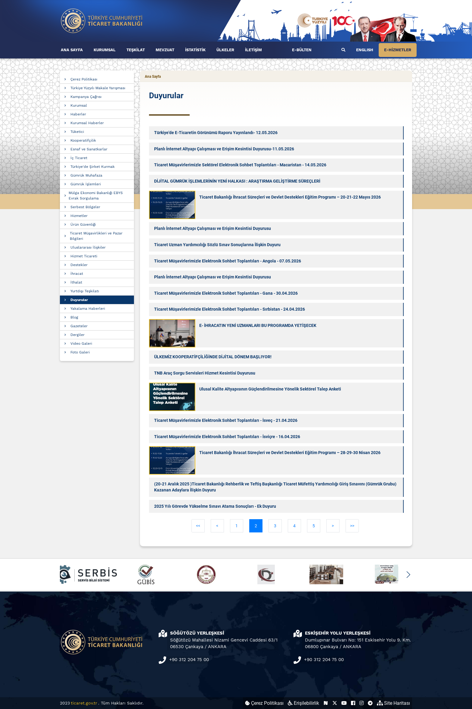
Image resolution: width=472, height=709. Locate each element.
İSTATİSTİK (195, 50)
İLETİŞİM (253, 50)
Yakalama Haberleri (87, 308)
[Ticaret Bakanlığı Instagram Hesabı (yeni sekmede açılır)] (361, 703)
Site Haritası (393, 703)
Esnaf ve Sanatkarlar (88, 149)
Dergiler (77, 335)
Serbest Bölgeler (85, 207)
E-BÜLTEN (302, 50)
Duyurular (79, 300)
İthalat (76, 282)
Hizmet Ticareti (83, 256)
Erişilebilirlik (303, 703)
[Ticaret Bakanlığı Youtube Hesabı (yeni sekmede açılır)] (344, 703)
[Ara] (343, 50)
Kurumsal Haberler (87, 123)
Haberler (78, 114)
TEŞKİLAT (135, 50)
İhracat (76, 273)
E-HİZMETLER (397, 50)
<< (198, 525)
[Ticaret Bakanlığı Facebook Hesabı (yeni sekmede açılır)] (353, 703)
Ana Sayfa (153, 76)
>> (352, 525)
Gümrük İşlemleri (85, 184)
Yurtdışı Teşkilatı (84, 291)
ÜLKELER (225, 50)
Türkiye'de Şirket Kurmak (92, 167)
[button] (408, 574)
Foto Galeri (80, 352)
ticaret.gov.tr (84, 703)
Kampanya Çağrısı (85, 97)
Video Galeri (81, 343)
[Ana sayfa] (102, 20)
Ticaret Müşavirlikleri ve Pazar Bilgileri (96, 236)
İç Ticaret (78, 158)
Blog (74, 317)
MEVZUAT (165, 50)
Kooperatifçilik (83, 140)
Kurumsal (78, 105)
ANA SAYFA (72, 50)
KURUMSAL (105, 50)
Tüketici (77, 132)
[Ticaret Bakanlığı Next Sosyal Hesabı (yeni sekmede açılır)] (325, 703)
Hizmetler (79, 216)
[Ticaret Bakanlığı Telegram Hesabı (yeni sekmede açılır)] (370, 703)
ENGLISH (364, 50)
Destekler (79, 265)
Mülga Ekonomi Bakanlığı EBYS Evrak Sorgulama (96, 195)
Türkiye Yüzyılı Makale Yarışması (97, 88)
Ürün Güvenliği (83, 224)
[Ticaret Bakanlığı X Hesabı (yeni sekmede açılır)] (334, 703)
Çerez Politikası (83, 79)
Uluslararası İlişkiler (88, 247)
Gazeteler (79, 326)
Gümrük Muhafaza (86, 175)
